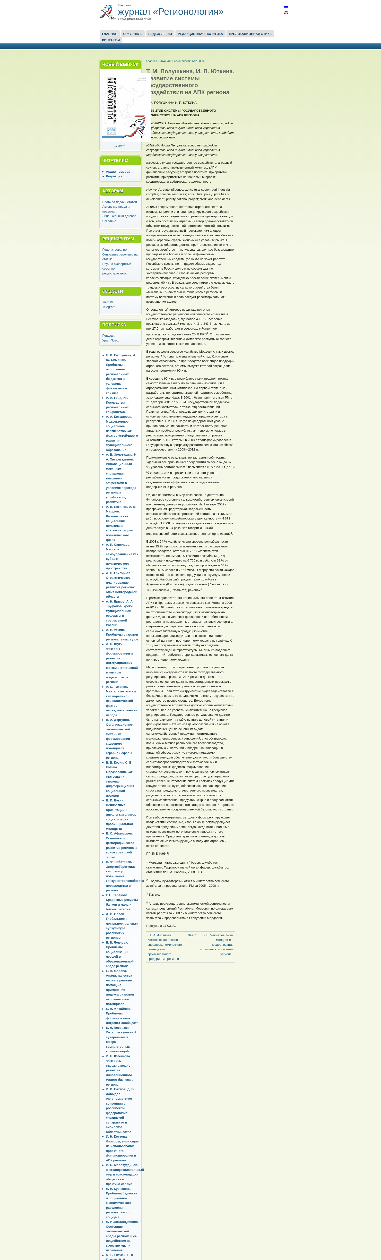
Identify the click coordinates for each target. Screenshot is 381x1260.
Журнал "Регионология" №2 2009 (182, 60)
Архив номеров (118, 171)
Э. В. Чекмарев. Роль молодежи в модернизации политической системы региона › (217, 944)
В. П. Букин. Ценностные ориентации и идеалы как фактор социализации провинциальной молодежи (121, 815)
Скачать (121, 146)
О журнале (132, 34)
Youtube (108, 302)
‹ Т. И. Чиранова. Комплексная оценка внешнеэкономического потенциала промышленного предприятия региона (164, 947)
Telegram (108, 307)
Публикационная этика (250, 34)
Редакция (109, 335)
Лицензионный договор (119, 216)
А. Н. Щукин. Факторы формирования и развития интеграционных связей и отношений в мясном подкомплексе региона (122, 663)
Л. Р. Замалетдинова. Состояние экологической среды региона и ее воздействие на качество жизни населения (122, 1236)
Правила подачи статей (119, 202)
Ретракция (114, 176)
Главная (109, 34)
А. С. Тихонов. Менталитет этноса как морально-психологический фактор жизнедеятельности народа (121, 701)
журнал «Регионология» (171, 11)
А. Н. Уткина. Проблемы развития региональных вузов (122, 634)
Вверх (189, 935)
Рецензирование (114, 249)
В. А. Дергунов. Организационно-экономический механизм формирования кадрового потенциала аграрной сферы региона (119, 738)
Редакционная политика (200, 34)
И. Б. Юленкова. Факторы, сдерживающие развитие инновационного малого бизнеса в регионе (119, 1070)
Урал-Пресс (111, 340)
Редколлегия (160, 34)
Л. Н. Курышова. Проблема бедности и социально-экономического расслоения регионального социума (121, 1203)
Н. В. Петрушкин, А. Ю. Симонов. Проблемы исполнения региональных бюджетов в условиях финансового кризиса (121, 374)
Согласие (109, 221)
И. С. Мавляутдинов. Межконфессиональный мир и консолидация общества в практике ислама (125, 1174)
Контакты (111, 40)
